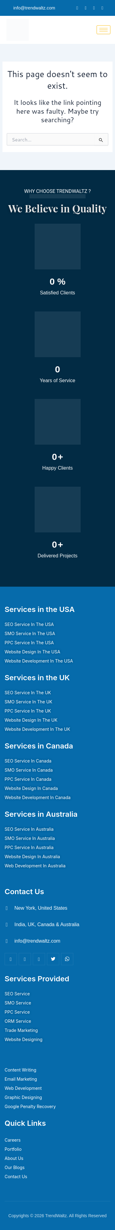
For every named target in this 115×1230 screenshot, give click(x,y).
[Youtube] (67, 959)
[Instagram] (102, 8)
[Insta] (39, 959)
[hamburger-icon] (103, 29)
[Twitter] (85, 8)
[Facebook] (77, 8)
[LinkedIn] (94, 8)
